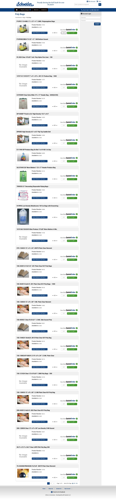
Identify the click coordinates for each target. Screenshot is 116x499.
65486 (43, 209)
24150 (43, 377)
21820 (43, 60)
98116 (43, 359)
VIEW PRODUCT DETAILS (39, 33)
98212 (43, 414)
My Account (91, 1)
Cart (98, 1)
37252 (43, 25)
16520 (43, 117)
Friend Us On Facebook (58, 492)
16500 (43, 135)
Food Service (18, 17)
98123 (43, 396)
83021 (43, 323)
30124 (43, 171)
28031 (43, 432)
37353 (43, 450)
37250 (43, 42)
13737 (43, 79)
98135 (43, 287)
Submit (97, 24)
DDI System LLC (67, 495)
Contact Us (44, 9)
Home (44, 488)
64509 (43, 153)
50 (74, 483)
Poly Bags (28, 17)
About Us (36, 9)
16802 (43, 305)
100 (76, 483)
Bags (24, 17)
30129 (43, 98)
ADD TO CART (72, 33)
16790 (43, 469)
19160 (43, 232)
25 (72, 483)
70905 (43, 190)
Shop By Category (26, 10)
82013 (43, 251)
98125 (43, 341)
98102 (43, 269)
